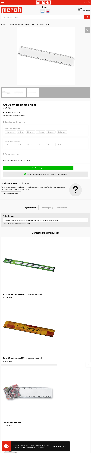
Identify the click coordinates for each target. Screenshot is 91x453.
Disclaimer (49, 419)
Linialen (27, 24)
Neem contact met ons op (11, 193)
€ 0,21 (7, 339)
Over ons (49, 372)
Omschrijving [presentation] (47, 207)
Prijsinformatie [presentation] (31, 207)
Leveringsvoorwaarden (53, 411)
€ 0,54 (7, 286)
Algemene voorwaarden (54, 408)
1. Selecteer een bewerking (14, 122)
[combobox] (42, 17)
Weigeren (65, 446)
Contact (3, 408)
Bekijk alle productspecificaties (14, 115)
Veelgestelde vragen (53, 378)
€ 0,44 (52, 286)
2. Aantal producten (11, 154)
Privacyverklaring (52, 416)
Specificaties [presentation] (61, 207)
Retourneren (5, 411)
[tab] (31, 207)
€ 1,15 (52, 339)
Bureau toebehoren (16, 24)
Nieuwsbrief (50, 375)
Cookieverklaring (52, 414)
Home (3, 24)
